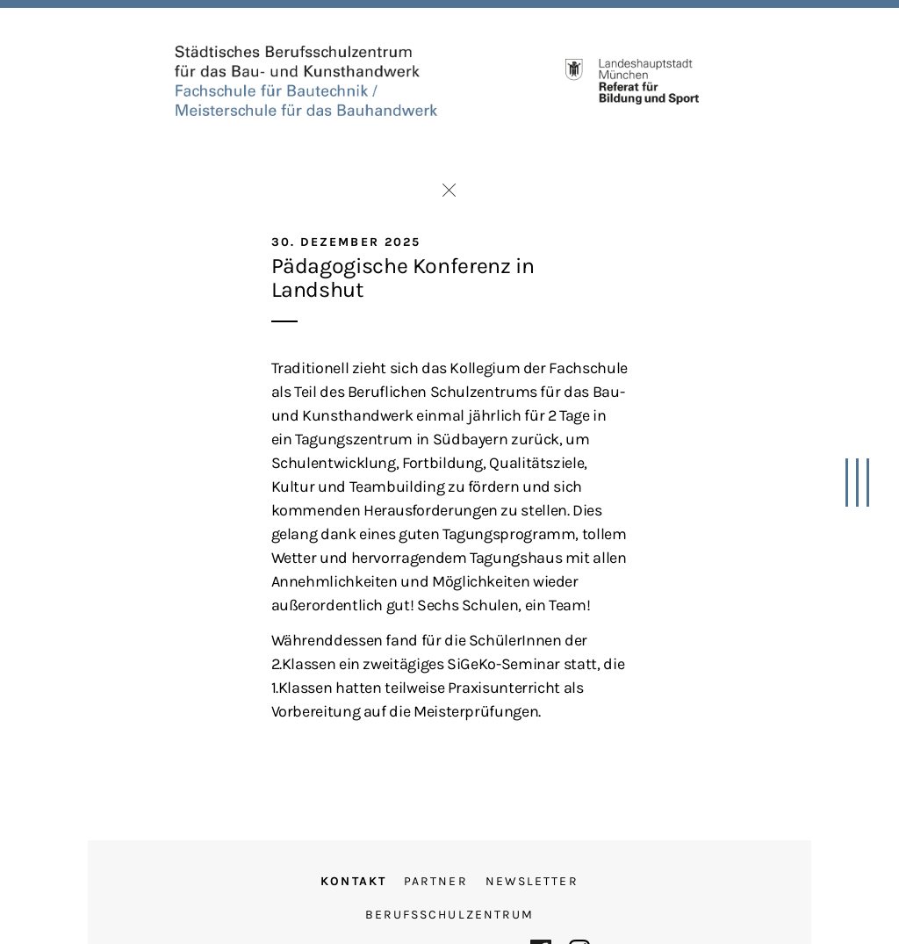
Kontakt (353, 881)
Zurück (449, 190)
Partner (436, 881)
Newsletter (532, 881)
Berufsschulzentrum (450, 914)
